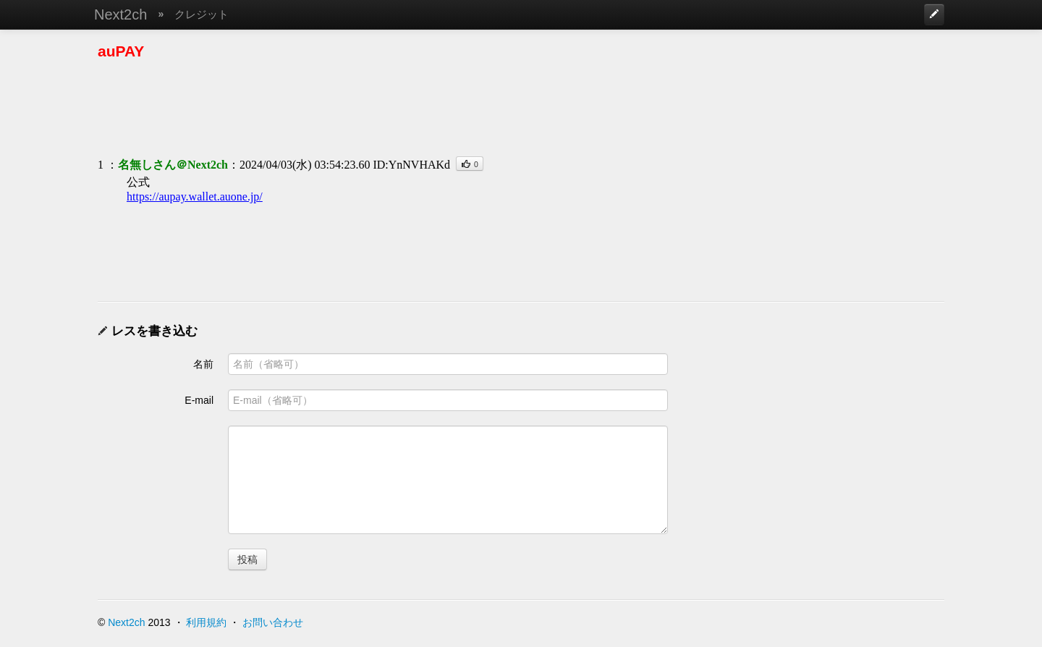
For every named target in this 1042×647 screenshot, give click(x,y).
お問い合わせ (272, 622)
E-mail (199, 400)
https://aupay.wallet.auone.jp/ (195, 196)
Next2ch (120, 14)
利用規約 (206, 622)
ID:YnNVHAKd (411, 164)
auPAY (121, 51)
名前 (203, 364)
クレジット (201, 14)
